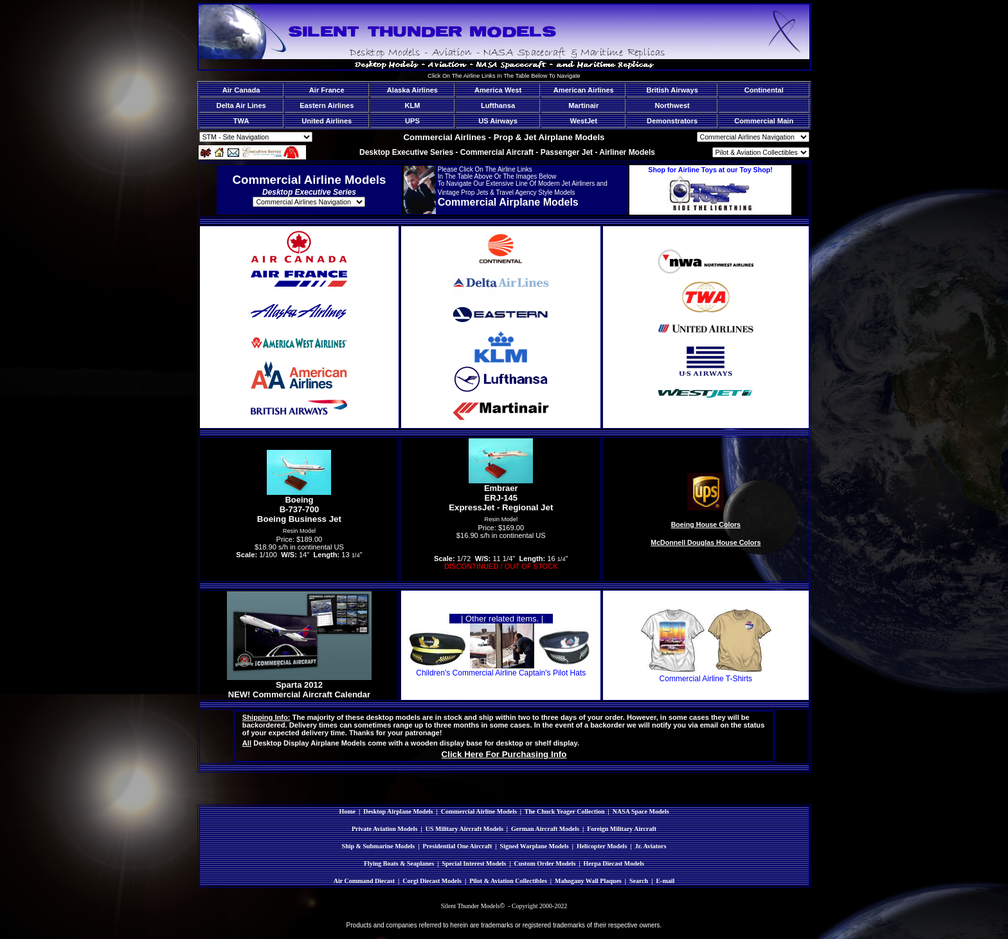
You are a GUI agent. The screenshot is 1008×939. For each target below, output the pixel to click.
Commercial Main (763, 121)
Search (638, 880)
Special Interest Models (474, 863)
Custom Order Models (544, 863)
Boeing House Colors (706, 524)
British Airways (672, 90)
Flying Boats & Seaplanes (399, 863)
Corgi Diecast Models (432, 880)
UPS (412, 121)
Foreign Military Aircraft (621, 828)
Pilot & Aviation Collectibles (508, 880)
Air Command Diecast (364, 880)
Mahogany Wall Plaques (588, 880)
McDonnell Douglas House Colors (705, 542)
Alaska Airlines (412, 90)
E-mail (665, 880)
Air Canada (241, 90)
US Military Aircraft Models (464, 828)
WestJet (583, 121)
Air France (327, 90)
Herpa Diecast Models (614, 863)
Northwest (671, 105)
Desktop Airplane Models (398, 811)
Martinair (583, 105)
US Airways (498, 121)
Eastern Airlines (327, 105)
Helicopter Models (602, 846)
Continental (764, 90)
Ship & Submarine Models (378, 846)
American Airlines (584, 90)
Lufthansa (498, 105)
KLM (412, 105)
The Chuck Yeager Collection (565, 811)
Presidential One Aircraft (457, 846)
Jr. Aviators (651, 846)
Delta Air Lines (241, 105)
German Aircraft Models (545, 828)
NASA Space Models (641, 811)
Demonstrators (672, 121)
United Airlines (327, 121)
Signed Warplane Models (534, 846)
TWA (241, 121)
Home (347, 811)
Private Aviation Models (385, 828)
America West (497, 90)
